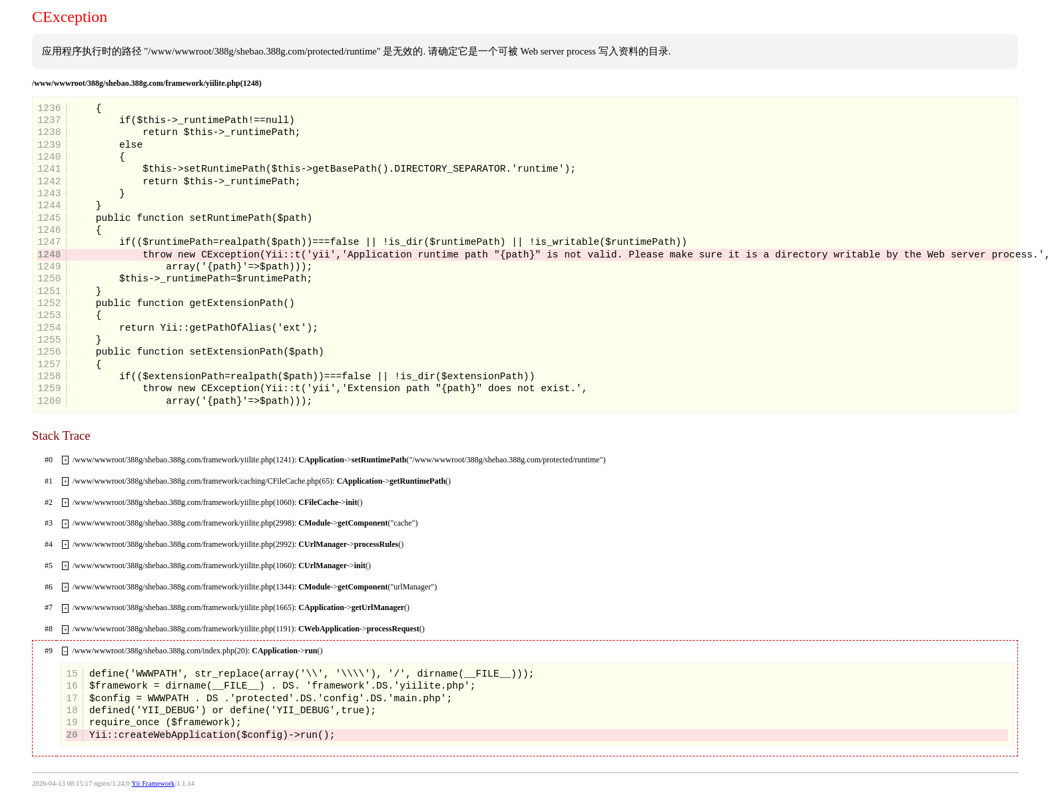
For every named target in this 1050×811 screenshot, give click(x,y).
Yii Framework (152, 783)
